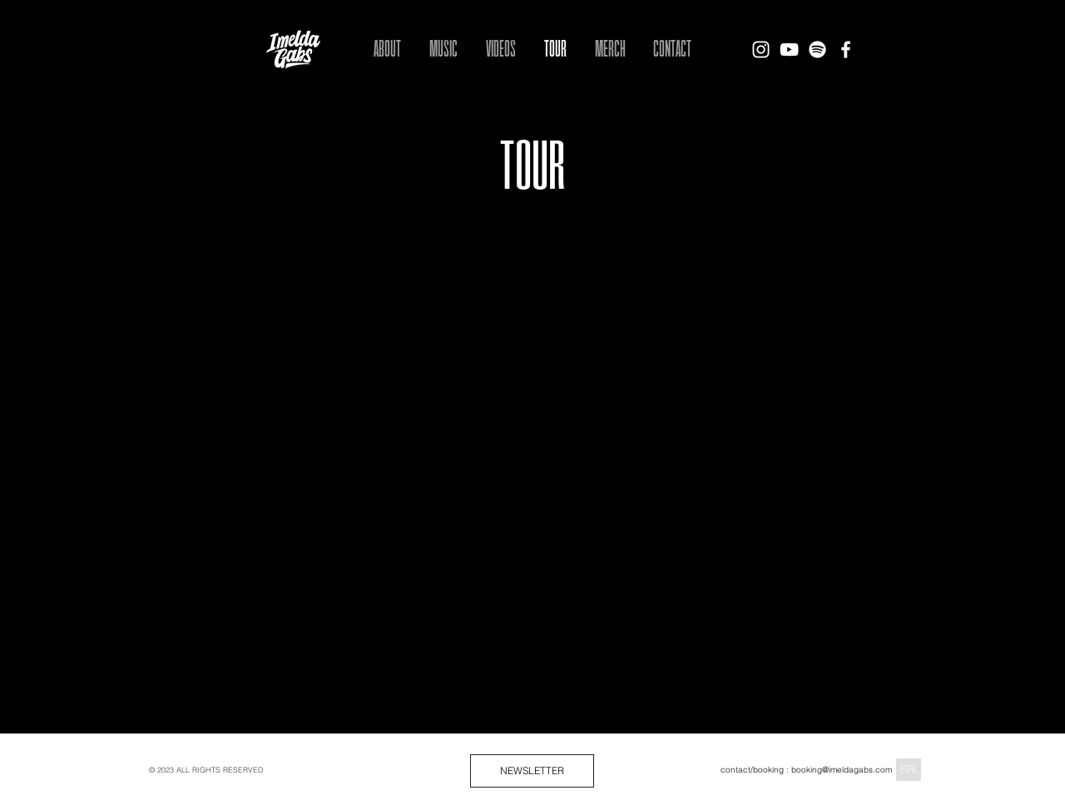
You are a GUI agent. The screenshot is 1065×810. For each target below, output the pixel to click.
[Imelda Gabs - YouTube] (789, 49)
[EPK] (908, 769)
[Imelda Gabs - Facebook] (846, 49)
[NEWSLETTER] (532, 771)
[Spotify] (817, 49)
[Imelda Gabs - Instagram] (761, 49)
